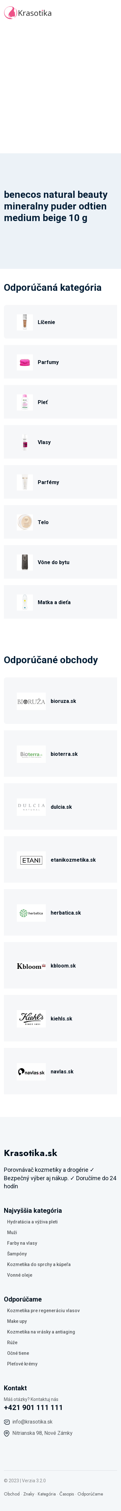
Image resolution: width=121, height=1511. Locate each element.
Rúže (12, 1342)
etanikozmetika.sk (73, 860)
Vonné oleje (19, 1275)
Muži (12, 1232)
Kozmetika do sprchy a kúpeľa (39, 1264)
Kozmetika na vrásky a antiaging (41, 1331)
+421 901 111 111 (33, 1408)
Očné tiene (18, 1353)
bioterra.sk (64, 754)
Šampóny (17, 1253)
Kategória (47, 1494)
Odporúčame (90, 1494)
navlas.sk (62, 1072)
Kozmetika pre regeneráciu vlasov (43, 1310)
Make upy (17, 1321)
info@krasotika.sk (32, 1422)
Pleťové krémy (22, 1363)
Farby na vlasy (22, 1243)
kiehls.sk (61, 1019)
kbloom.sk (63, 966)
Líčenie (46, 322)
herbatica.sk (66, 913)
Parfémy (48, 482)
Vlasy (44, 442)
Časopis (66, 1494)
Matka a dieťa (54, 602)
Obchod (12, 1494)
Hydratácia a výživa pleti (32, 1221)
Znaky (28, 1494)
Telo (43, 522)
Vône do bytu (53, 562)
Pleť (43, 402)
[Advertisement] (60, 89)
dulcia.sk (61, 807)
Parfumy (48, 362)
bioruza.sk (63, 701)
